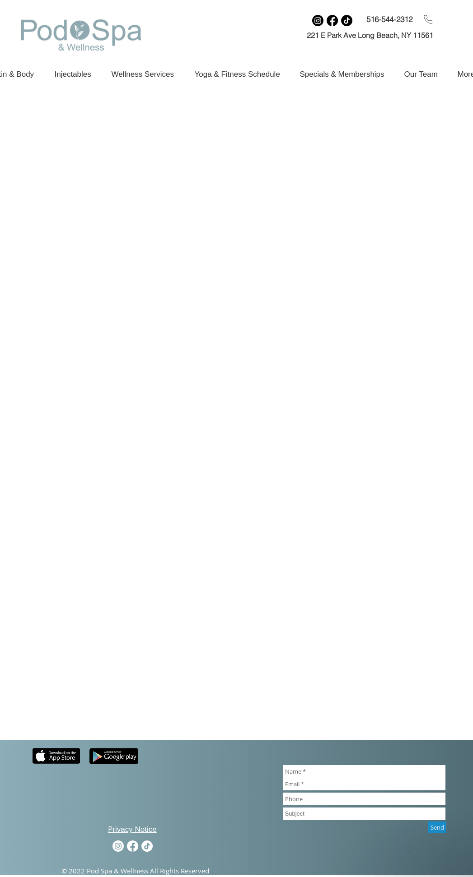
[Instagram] (317, 20)
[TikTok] (346, 20)
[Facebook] (332, 20)
